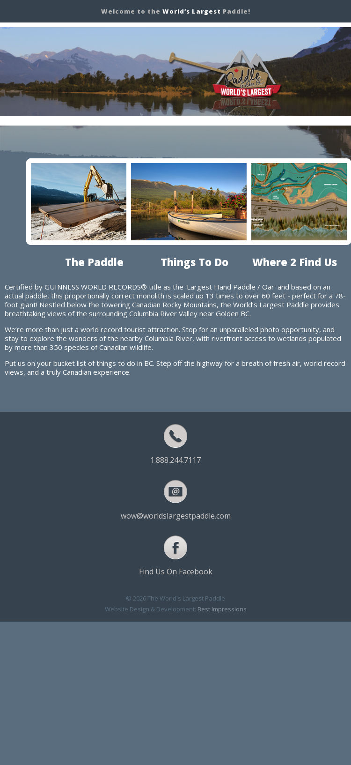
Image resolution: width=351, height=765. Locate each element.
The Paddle (94, 262)
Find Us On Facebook (175, 571)
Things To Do (194, 262)
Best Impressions (222, 609)
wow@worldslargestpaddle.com (176, 516)
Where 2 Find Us (294, 262)
